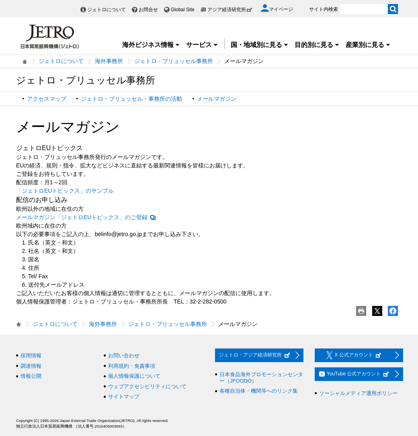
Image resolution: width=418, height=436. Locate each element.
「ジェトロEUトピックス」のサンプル (65, 190)
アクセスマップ (46, 99)
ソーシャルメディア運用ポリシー (358, 393)
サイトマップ (123, 396)
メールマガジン (216, 99)
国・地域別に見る (260, 44)
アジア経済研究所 (229, 9)
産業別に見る (368, 44)
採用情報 (30, 355)
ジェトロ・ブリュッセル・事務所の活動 (131, 99)
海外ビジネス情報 (151, 44)
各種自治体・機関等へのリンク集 (258, 391)
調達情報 (30, 366)
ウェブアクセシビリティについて (147, 386)
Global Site (183, 9)
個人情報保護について (134, 376)
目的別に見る (317, 44)
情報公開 (30, 376)
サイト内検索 (323, 9)
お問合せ (148, 9)
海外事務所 (109, 61)
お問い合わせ (123, 355)
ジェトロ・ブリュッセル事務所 (173, 61)
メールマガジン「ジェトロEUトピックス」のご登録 (86, 217)
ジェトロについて (106, 9)
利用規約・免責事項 (131, 366)
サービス (202, 44)
